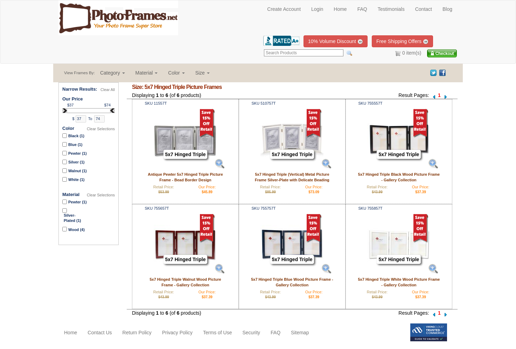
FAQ (362, 9)
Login (317, 9)
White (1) (76, 179)
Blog (447, 9)
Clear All (107, 90)
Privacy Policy (177, 332)
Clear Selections (101, 129)
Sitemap (300, 332)
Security (251, 332)
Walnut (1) (77, 171)
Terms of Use (217, 332)
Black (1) (76, 136)
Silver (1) (76, 162)
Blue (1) (75, 144)
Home (340, 9)
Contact (423, 9)
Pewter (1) (77, 153)
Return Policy (137, 332)
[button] (112, 73)
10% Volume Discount (335, 41)
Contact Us (100, 332)
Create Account (284, 9)
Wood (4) (76, 230)
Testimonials (391, 9)
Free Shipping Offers (402, 41)
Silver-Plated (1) (72, 218)
